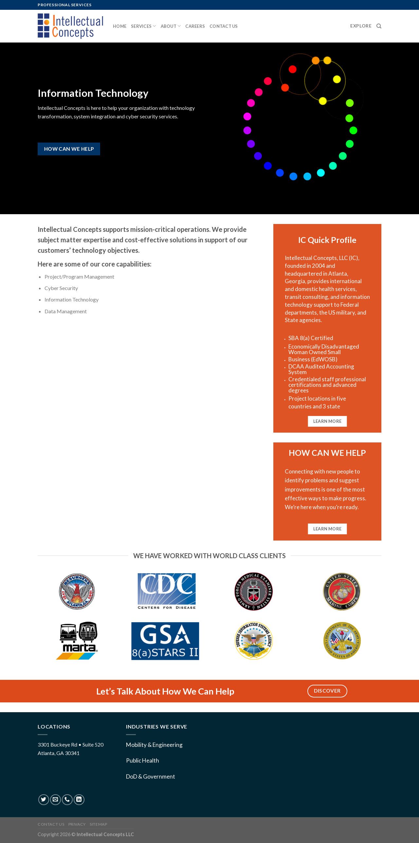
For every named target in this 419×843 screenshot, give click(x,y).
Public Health (142, 760)
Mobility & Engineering (154, 744)
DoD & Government (150, 776)
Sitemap (98, 824)
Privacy (77, 824)
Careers (195, 26)
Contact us (224, 26)
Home (119, 26)
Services (143, 26)
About (171, 26)
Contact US (51, 824)
